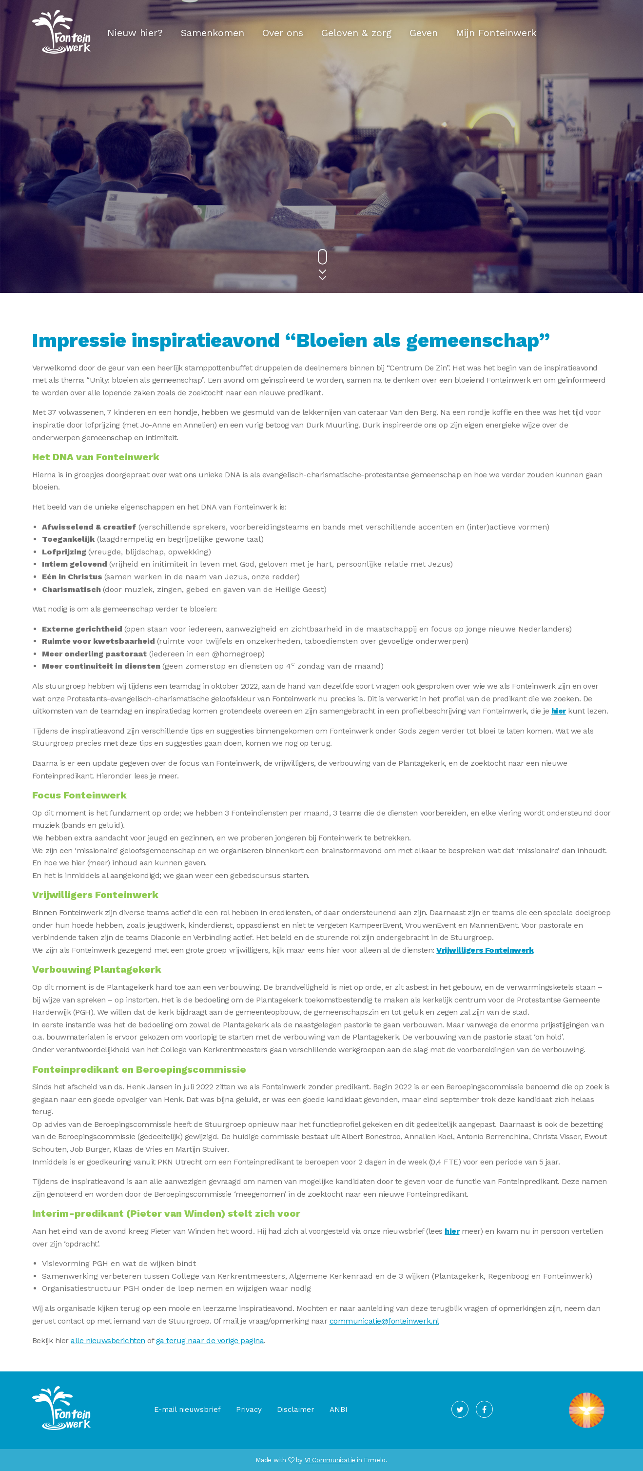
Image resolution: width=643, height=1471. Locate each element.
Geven (423, 33)
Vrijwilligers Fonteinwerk (484, 950)
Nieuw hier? (135, 33)
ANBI (339, 1409)
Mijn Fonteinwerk (496, 33)
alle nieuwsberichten (108, 1340)
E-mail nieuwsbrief (187, 1409)
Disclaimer (295, 1409)
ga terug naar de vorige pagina (210, 1340)
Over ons (282, 33)
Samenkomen (212, 33)
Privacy (249, 1409)
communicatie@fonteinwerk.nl (384, 1321)
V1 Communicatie (330, 1460)
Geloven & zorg (356, 33)
